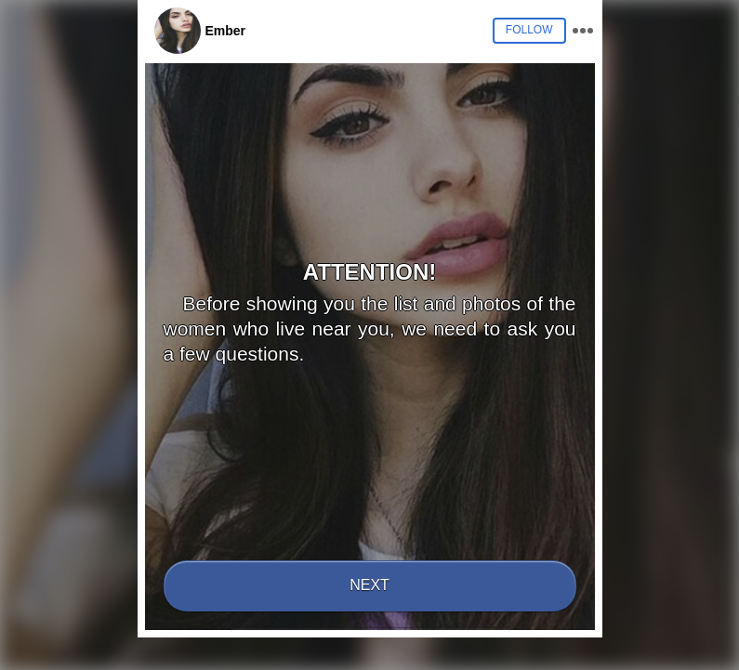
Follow (529, 29)
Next (369, 585)
